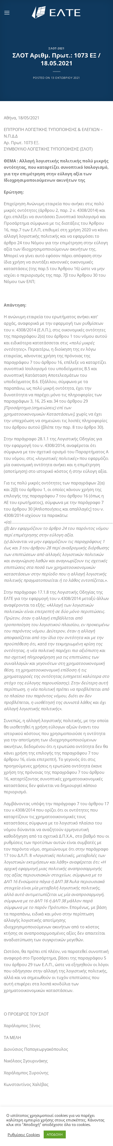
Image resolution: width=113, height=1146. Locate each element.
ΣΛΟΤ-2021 (56, 48)
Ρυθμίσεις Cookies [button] (24, 1134)
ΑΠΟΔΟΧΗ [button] (55, 1134)
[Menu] (7, 12)
